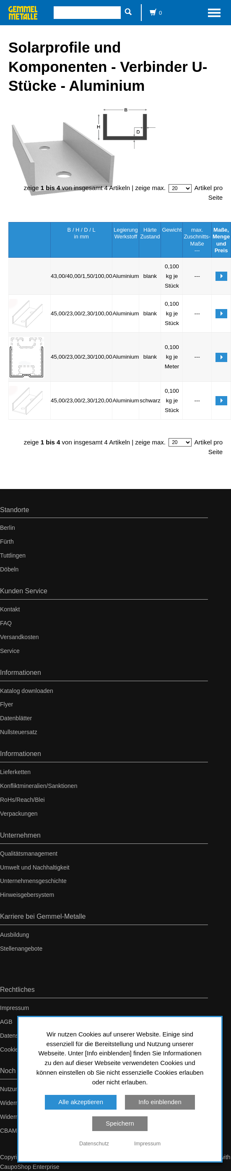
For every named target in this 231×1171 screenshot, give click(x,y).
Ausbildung (14, 934)
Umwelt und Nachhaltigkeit (35, 867)
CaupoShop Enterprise (30, 1166)
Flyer (6, 704)
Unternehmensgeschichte (33, 881)
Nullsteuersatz (18, 732)
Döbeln (9, 569)
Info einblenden (160, 1101)
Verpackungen (19, 813)
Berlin (7, 527)
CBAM (8, 1130)
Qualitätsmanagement (28, 853)
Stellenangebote (21, 948)
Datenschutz (16, 1035)
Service (10, 651)
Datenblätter (16, 718)
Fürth (7, 541)
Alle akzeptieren (80, 1101)
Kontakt (10, 609)
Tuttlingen (13, 555)
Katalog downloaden (26, 690)
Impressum (14, 1007)
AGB (6, 1021)
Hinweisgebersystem (27, 894)
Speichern (120, 1123)
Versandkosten (19, 637)
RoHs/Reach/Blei (22, 799)
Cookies (10, 1049)
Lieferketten (15, 772)
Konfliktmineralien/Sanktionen (38, 785)
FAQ (6, 623)
